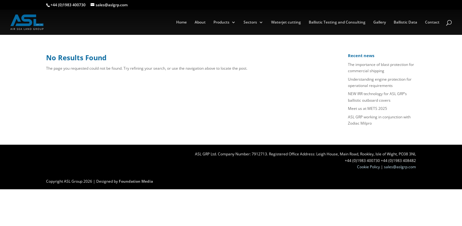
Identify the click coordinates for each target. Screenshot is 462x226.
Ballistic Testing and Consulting (337, 22)
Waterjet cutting (286, 22)
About (200, 22)
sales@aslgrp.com (400, 167)
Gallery (379, 22)
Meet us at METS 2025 (367, 108)
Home (181, 22)
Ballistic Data (405, 22)
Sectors (250, 22)
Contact (432, 22)
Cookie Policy (368, 167)
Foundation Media (136, 181)
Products (221, 22)
